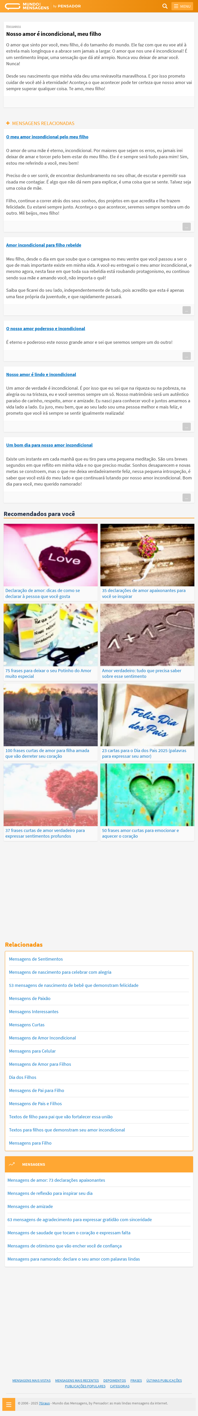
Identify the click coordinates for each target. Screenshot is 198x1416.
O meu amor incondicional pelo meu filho (47, 137)
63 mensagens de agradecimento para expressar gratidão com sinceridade (79, 1219)
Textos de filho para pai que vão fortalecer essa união (61, 1117)
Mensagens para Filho (30, 1143)
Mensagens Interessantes (34, 1011)
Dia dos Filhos (22, 1077)
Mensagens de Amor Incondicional (42, 1038)
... (186, 226)
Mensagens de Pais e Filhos (35, 1103)
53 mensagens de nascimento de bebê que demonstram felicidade (73, 985)
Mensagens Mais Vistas (31, 1380)
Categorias (119, 1386)
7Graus (44, 1403)
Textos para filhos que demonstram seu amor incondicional (67, 1130)
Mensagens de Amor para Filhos (40, 1064)
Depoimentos (114, 1380)
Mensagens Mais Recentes (77, 1380)
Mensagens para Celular (32, 1051)
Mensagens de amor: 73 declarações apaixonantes (56, 1180)
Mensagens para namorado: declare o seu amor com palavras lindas (73, 1259)
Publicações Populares (85, 1386)
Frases (136, 1380)
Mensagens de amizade (30, 1206)
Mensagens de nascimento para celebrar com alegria (60, 972)
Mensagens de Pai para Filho (36, 1090)
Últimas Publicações (164, 1380)
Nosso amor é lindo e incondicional (41, 374)
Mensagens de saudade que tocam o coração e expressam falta (68, 1232)
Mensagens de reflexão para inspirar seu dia (50, 1193)
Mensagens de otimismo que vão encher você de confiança (64, 1245)
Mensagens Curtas (27, 1025)
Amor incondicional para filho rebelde (43, 245)
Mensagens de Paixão (30, 998)
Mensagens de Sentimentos (36, 959)
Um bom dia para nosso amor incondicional (49, 445)
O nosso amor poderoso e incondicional (45, 328)
